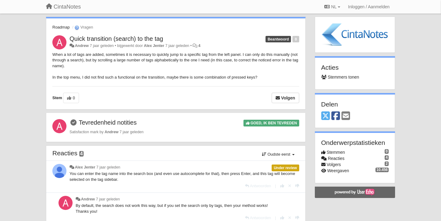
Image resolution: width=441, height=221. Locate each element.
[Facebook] (335, 116)
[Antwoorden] (258, 186)
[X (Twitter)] (325, 116)
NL (332, 6)
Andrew (82, 46)
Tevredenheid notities (108, 122)
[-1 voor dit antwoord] (297, 186)
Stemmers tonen (340, 77)
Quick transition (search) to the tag (116, 38)
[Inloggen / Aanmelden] (369, 7)
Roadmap (61, 27)
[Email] (345, 116)
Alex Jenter (154, 46)
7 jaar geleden (108, 167)
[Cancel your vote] (289, 186)
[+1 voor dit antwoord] (282, 186)
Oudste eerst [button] (278, 154)
